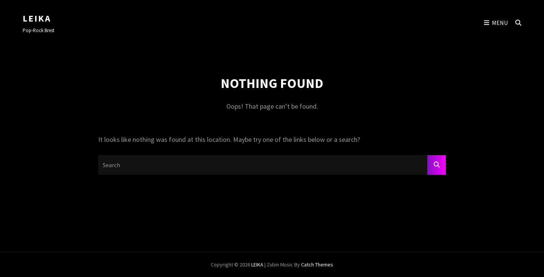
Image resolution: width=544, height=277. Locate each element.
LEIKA (37, 18)
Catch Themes (317, 264)
